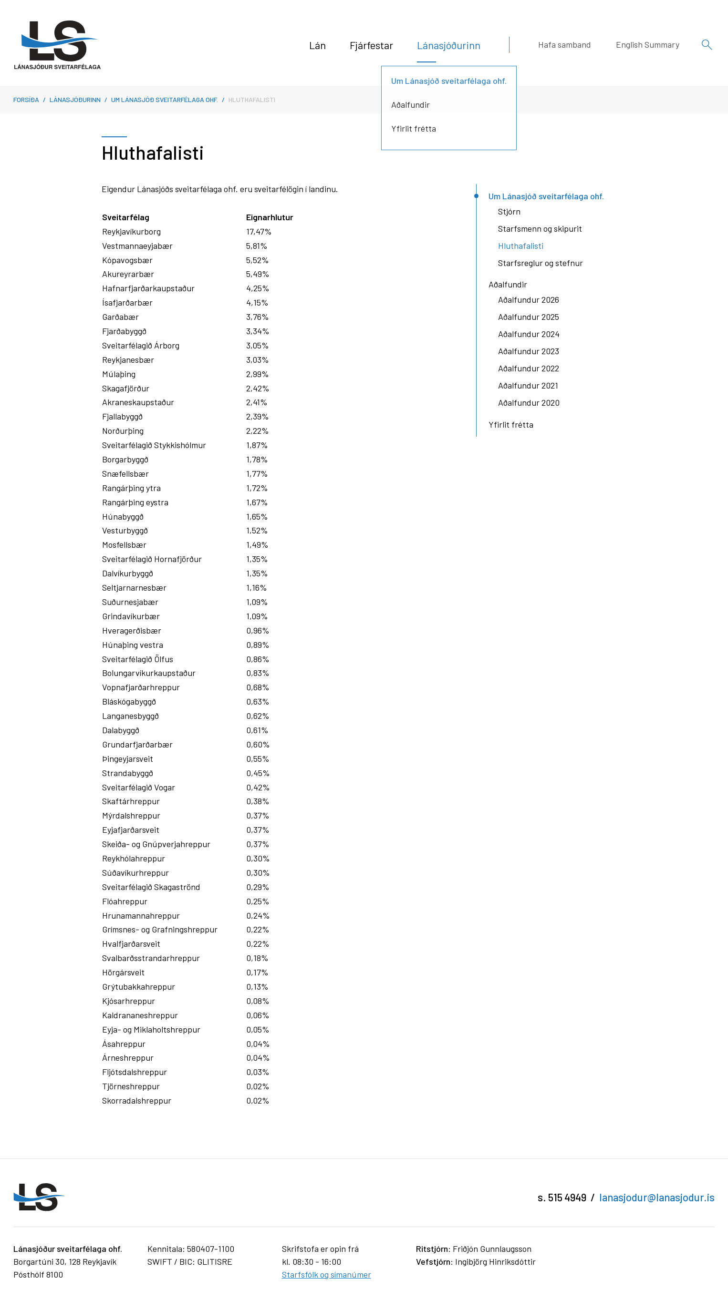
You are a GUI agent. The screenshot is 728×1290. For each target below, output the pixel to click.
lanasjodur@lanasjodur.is (657, 1197)
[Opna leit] (707, 44)
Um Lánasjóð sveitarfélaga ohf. (164, 99)
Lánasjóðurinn (75, 99)
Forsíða (26, 99)
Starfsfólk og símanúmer (326, 1274)
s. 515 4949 (562, 1197)
